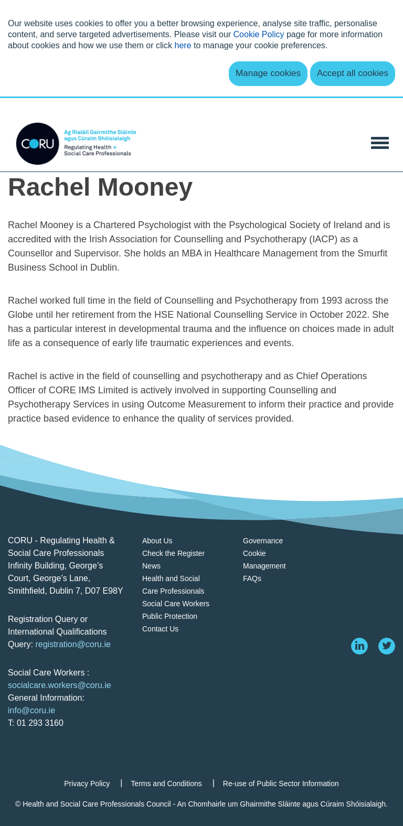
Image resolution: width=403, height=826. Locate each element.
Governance (263, 541)
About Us (157, 541)
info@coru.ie (31, 710)
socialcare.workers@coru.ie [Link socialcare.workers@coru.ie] (59, 685)
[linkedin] (359, 646)
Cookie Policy (259, 34)
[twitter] (386, 646)
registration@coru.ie (72, 644)
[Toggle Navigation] (379, 141)
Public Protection (169, 616)
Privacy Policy (87, 783)
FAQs (252, 578)
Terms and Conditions (166, 783)
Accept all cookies (352, 73)
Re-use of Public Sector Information (281, 783)
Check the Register (173, 553)
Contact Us (160, 629)
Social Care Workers (175, 603)
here (183, 45)
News (151, 566)
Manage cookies (268, 73)
